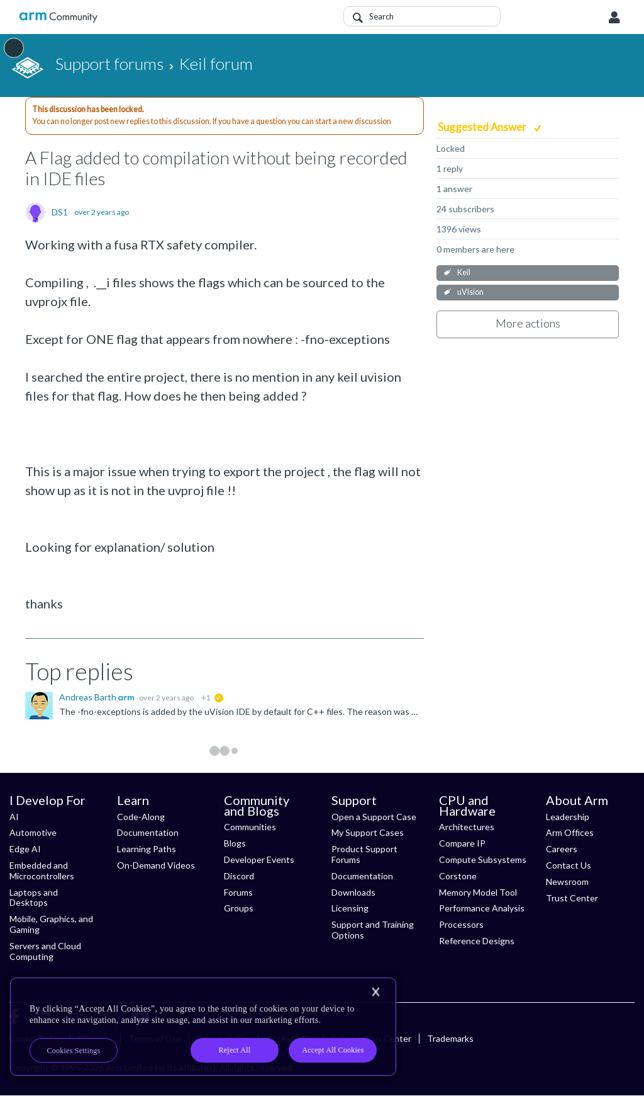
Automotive (33, 832)
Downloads (353, 892)
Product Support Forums (364, 854)
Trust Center (572, 898)
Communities (250, 826)
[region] (203, 1027)
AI (14, 816)
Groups (238, 908)
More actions (528, 323)
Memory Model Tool (478, 892)
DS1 (60, 212)
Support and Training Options (372, 929)
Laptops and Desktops (33, 897)
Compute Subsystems (482, 859)
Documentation (148, 832)
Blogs (235, 843)
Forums (238, 892)
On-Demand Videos (156, 865)
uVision (470, 292)
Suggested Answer (483, 127)
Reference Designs (476, 940)
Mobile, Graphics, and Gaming (51, 924)
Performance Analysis (482, 908)
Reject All (235, 1050)
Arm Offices (570, 832)
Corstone (458, 876)
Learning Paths (146, 848)
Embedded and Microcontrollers (41, 870)
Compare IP (462, 843)
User (614, 17)
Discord (239, 876)
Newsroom (567, 881)
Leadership (567, 816)
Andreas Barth (88, 697)
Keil (463, 272)
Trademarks (450, 1038)
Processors (461, 924)
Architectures (466, 826)
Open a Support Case (373, 816)
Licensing (350, 908)
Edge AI (25, 848)
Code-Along (141, 816)
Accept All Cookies (333, 1050)
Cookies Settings (74, 1050)
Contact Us (568, 865)
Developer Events (259, 859)
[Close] (375, 992)
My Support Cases (367, 832)
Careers (561, 848)
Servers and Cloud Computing (45, 951)
